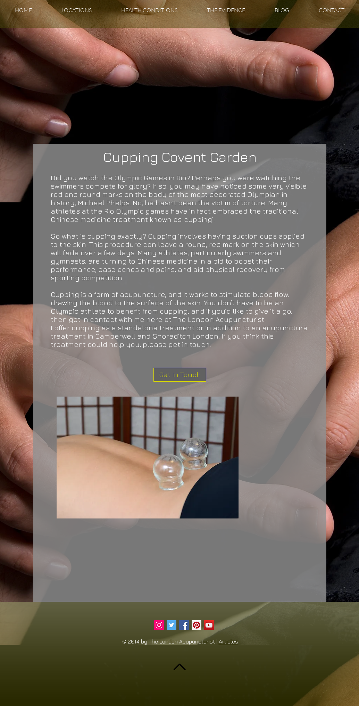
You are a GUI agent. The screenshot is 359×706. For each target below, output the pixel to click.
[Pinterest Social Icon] (196, 625)
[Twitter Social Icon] (171, 625)
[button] (76, 10)
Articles (228, 641)
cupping (86, 328)
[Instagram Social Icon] (159, 625)
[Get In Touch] (179, 375)
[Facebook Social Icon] (184, 625)
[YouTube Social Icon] (209, 625)
